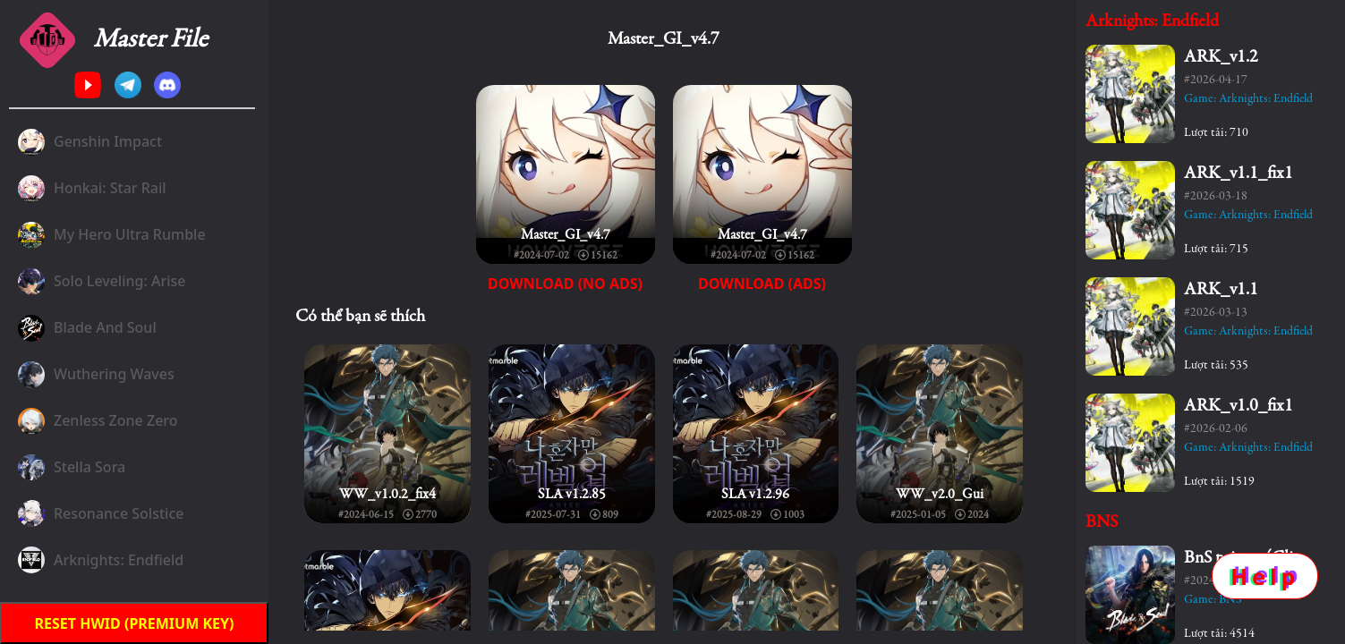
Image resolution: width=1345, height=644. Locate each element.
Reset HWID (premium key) (134, 623)
